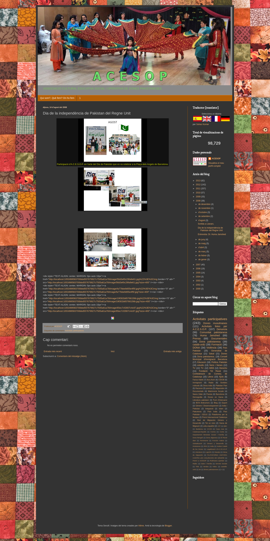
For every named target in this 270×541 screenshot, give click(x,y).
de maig (202, 243)
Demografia (197, 397)
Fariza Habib (198, 380)
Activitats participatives (74, 331)
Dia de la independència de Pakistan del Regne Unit (210, 229)
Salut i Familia (206, 464)
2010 (198, 192)
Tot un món (210, 423)
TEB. (197, 466)
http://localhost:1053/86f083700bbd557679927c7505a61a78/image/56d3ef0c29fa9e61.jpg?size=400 (98, 282)
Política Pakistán (219, 362)
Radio (211, 383)
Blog (216, 403)
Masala (217, 452)
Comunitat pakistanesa (213, 332)
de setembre (204, 216)
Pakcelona (197, 411)
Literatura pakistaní (201, 400)
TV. (202, 368)
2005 (198, 273)
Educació (201, 362)
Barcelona (220, 394)
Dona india (207, 385)
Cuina (222, 432)
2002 (198, 285)
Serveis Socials (221, 464)
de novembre (204, 208)
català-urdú (199, 344)
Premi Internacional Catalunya (214, 417)
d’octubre (202, 212)
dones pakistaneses (211, 469)
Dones (224, 353)
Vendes (206, 466)
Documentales (219, 338)
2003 (198, 280)
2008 (198, 201)
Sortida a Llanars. (206, 224)
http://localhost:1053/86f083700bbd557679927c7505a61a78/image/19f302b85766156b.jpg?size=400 (99, 301)
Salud (211, 353)
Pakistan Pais (221, 385)
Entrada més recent (53, 351)
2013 (198, 180)
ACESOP (216, 158)
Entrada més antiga (172, 351)
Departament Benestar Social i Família (208, 435)
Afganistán (220, 388)
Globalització (197, 443)
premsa (209, 388)
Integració (209, 409)
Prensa (197, 338)
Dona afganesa (211, 438)
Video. (214, 466)
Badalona (199, 429)
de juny (202, 239)
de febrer (202, 255)
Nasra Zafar (198, 394)
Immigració (197, 383)
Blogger (168, 525)
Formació (216, 344)
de (200, 469)
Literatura (198, 452)
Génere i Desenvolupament (207, 406)
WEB (211, 368)
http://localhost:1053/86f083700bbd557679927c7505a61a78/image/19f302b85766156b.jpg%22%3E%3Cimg (103, 298)
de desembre (204, 204)
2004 (198, 276)
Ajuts (221, 377)
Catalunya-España (199, 432)
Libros (210, 377)
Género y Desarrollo (215, 443)
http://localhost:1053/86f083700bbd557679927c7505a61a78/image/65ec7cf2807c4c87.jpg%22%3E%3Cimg (103, 307)
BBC (225, 426)
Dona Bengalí (198, 438)
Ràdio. (195, 464)
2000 (198, 289)
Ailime (141, 525)
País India (212, 411)
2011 (198, 188)
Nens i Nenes (215, 365)
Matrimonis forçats (216, 391)
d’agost (202, 220)
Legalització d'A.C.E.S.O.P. (217, 449)
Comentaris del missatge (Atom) (71, 356)
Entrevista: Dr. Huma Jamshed (212, 234)
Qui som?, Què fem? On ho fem (57, 98)
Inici (113, 351)
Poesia (209, 394)
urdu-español (208, 426)
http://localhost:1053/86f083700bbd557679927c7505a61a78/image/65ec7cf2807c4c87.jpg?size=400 (98, 311)
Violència (211, 347)
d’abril (201, 247)
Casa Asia (220, 429)
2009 (198, 196)
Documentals (198, 391)
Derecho (223, 368)
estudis (200, 365)
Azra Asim (211, 380)
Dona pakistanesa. (206, 356)
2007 (198, 264)
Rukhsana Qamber (217, 461)
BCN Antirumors (203, 403)
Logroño (208, 452)
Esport (224, 403)
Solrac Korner (202, 124)
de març (202, 251)
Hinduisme (196, 446)
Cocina (213, 432)
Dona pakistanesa (210, 341)
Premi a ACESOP (199, 461)
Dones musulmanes (215, 323)
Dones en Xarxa (215, 397)
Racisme (199, 388)
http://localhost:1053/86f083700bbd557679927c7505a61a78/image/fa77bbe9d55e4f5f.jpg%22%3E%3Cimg (103, 288)
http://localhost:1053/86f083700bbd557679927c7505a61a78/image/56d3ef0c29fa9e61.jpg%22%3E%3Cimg (103, 279)
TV (194, 368)
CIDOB (221, 380)
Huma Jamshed (210, 335)
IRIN (205, 446)
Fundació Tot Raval (210, 371)
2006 (198, 268)
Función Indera (218, 440)
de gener (202, 259)
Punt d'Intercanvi (220, 400)
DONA (196, 347)
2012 (198, 184)
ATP (219, 426)
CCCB (209, 429)
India (212, 446)
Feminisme (204, 440)
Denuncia (222, 329)
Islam (221, 409)
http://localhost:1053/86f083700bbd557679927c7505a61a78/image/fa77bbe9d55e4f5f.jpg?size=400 (98, 292)
